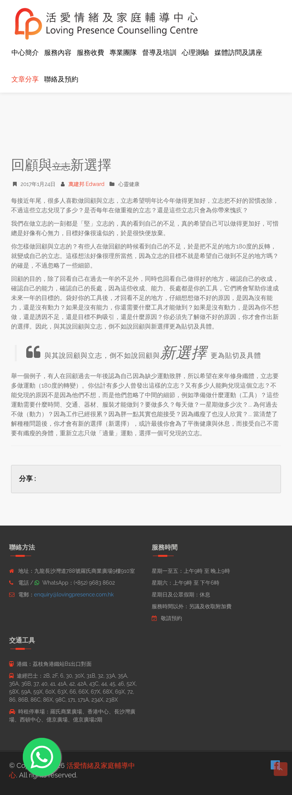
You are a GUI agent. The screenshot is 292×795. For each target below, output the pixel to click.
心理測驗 (195, 52)
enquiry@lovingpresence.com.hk (74, 594)
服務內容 (57, 52)
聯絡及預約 (61, 79)
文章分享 (25, 79)
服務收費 (90, 52)
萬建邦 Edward (83, 184)
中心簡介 (25, 52)
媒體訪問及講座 (238, 52)
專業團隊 (123, 52)
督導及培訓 (159, 52)
